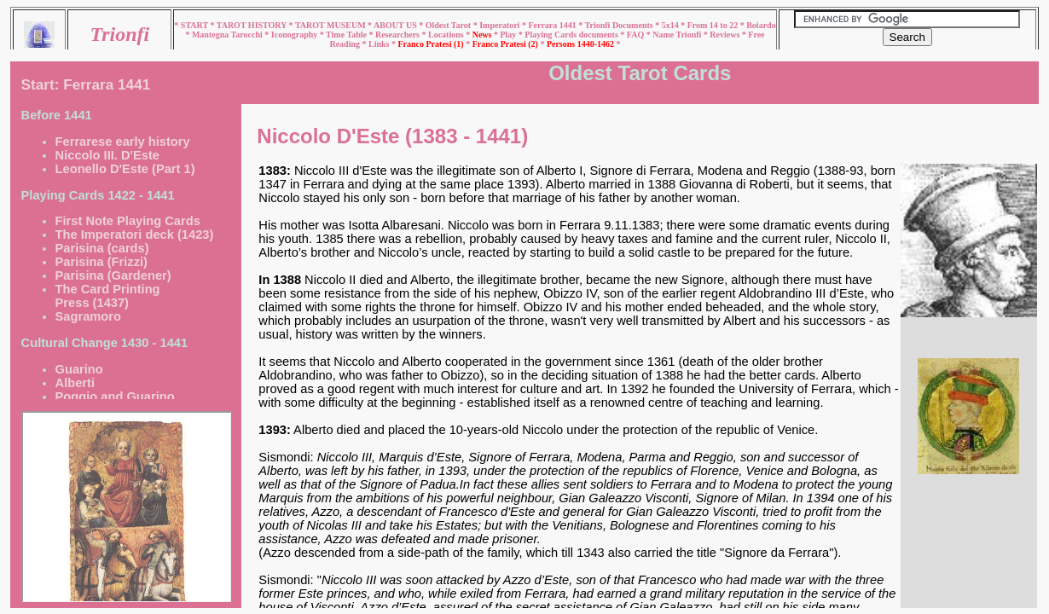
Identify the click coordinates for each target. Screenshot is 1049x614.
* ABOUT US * (395, 25)
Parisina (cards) (102, 248)
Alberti (75, 383)
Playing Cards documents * (575, 34)
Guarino (79, 369)
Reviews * (729, 34)
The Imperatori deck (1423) (134, 234)
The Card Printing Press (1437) (107, 296)
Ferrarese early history (122, 141)
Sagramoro (88, 316)
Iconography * (298, 34)
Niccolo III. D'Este (107, 155)
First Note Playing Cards (127, 221)
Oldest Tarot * (452, 25)
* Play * (509, 34)
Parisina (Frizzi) (101, 262)
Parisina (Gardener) (113, 275)
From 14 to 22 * (717, 25)
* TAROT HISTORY (249, 25)
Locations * (450, 34)
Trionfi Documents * (623, 25)
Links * (382, 44)
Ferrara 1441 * (556, 25)
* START (192, 25)
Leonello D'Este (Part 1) (125, 169)
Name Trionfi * (681, 34)
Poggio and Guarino (115, 396)
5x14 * (674, 25)
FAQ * (639, 34)
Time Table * (350, 34)
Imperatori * (503, 25)
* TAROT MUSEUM (328, 25)
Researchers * (401, 34)
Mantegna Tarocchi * (231, 34)
